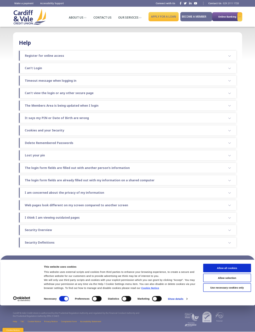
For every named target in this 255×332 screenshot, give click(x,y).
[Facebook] (180, 3)
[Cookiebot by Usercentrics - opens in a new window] (21, 325)
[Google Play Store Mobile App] (225, 284)
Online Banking (227, 16)
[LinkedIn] (190, 3)
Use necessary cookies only (227, 314)
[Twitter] (185, 3)
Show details (176, 325)
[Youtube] (195, 3)
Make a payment (23, 3)
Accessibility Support (52, 3)
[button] (167, 266)
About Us (76, 17)
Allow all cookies (227, 294)
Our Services (128, 17)
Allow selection (227, 304)
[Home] (29, 17)
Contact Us (102, 17)
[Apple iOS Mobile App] (201, 284)
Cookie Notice (150, 314)
